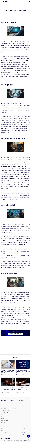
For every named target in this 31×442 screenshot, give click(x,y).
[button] (29, 1)
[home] (4, 2)
